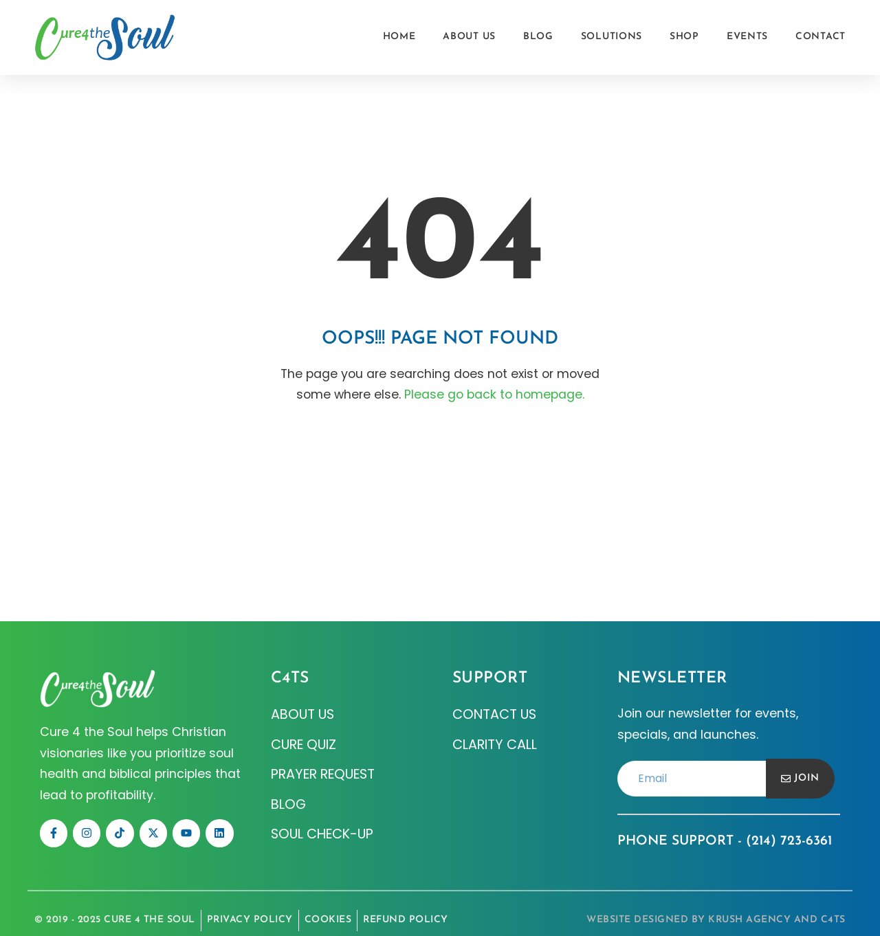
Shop (684, 37)
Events (747, 37)
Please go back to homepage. (494, 394)
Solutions (611, 37)
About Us (469, 37)
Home (399, 37)
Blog (538, 37)
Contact (820, 37)
